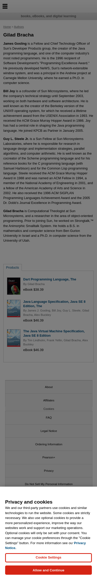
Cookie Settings (48, 560)
